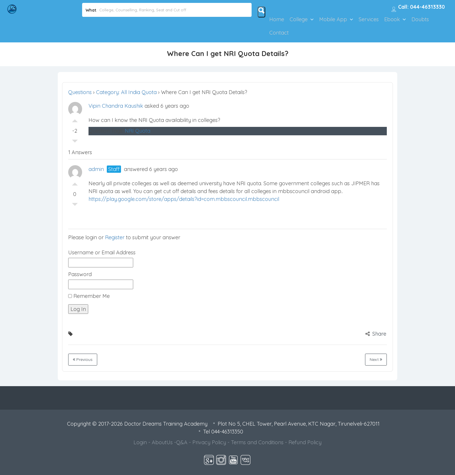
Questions (80, 92)
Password (80, 274)
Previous (83, 359)
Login (140, 442)
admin (96, 169)
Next (376, 359)
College (299, 19)
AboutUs (162, 442)
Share (375, 333)
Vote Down (75, 142)
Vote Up (75, 119)
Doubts (420, 19)
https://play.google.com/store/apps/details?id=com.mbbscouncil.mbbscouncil (184, 199)
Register (114, 237)
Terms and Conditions (257, 442)
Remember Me (89, 296)
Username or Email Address (102, 252)
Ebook (392, 19)
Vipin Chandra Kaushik (116, 105)
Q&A (181, 442)
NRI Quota (137, 130)
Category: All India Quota (126, 92)
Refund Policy (305, 442)
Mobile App (333, 19)
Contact (279, 32)
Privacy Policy (209, 442)
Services (369, 19)
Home (276, 19)
